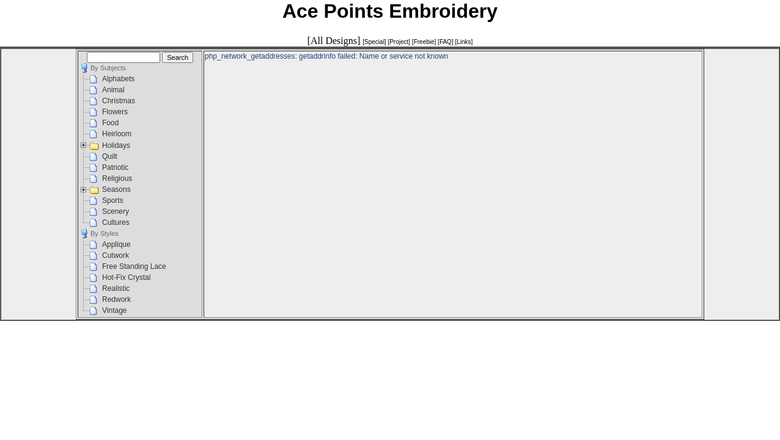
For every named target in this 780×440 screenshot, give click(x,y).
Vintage (114, 310)
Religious (117, 178)
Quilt (109, 156)
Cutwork (115, 255)
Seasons (116, 189)
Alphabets (118, 79)
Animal (113, 90)
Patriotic (115, 167)
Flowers (115, 112)
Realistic (116, 288)
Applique (116, 244)
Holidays (116, 145)
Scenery (115, 211)
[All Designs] (334, 40)
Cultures (116, 222)
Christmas (118, 101)
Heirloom (116, 134)
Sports (112, 200)
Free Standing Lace (134, 266)
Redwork (116, 299)
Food (110, 123)
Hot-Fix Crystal (126, 277)
